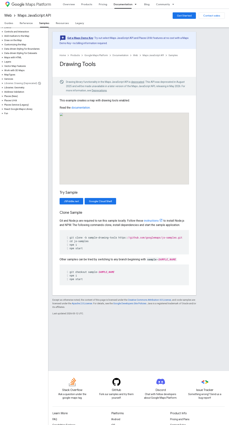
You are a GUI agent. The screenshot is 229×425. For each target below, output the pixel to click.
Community (163, 4)
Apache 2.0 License (82, 303)
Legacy (79, 23)
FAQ (54, 419)
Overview (69, 4)
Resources (62, 23)
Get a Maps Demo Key (80, 38)
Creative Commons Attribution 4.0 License (149, 300)
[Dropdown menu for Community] (174, 4)
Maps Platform (31, 4)
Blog (147, 4)
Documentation (120, 55)
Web (8, 15)
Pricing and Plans (179, 419)
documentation (80, 107)
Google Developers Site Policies (129, 303)
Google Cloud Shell (100, 201)
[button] (23, 27)
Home (63, 55)
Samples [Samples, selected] (44, 23)
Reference (26, 23)
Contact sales (211, 15)
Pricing (103, 4)
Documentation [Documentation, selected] (123, 4)
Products (86, 4)
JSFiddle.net (71, 201)
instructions (151, 220)
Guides (8, 23)
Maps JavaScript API (34, 15)
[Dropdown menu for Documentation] (136, 4)
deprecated (137, 81)
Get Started (184, 15)
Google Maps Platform (96, 55)
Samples (173, 55)
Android (115, 419)
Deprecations (99, 90)
